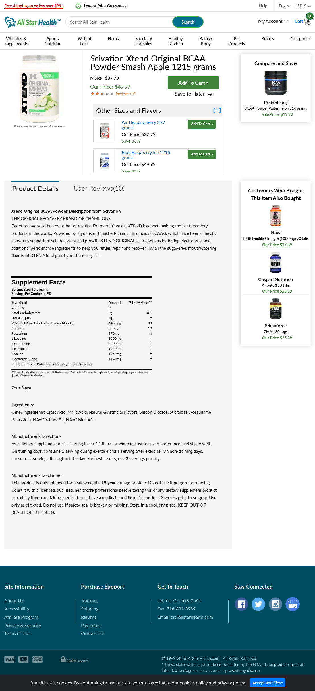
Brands (267, 38)
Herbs (113, 38)
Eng (282, 5)
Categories (301, 38)
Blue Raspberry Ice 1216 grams (146, 154)
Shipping (89, 608)
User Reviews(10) (99, 188)
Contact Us (92, 633)
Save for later (190, 94)
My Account (270, 21)
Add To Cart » (193, 82)
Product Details (35, 188)
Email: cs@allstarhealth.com (185, 617)
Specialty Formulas (143, 41)
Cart (303, 21)
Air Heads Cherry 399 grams (143, 124)
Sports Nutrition (53, 41)
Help (263, 5)
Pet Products (237, 41)
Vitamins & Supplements (16, 41)
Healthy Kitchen (175, 41)
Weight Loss (84, 41)
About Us (13, 600)
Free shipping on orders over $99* (33, 5)
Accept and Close (267, 682)
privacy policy (231, 682)
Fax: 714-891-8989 (177, 608)
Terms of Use (17, 633)
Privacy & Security (22, 625)
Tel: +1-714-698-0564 (179, 600)
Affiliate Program (21, 617)
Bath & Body (205, 41)
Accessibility (16, 608)
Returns (88, 617)
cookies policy (194, 682)
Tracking (89, 600)
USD (300, 5)
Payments (91, 625)
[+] (217, 110)
